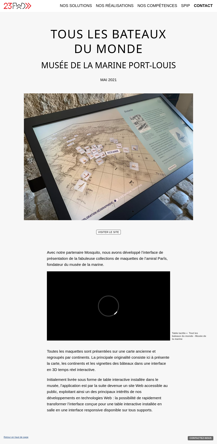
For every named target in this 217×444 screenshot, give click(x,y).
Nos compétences (157, 6)
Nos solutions (76, 6)
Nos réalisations (115, 6)
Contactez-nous (200, 438)
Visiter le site (108, 232)
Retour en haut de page (16, 437)
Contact (203, 6)
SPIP (185, 6)
